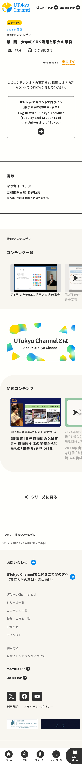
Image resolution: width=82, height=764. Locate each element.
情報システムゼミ (19, 35)
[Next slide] (75, 278)
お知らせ (13, 627)
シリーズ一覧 (15, 602)
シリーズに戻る (41, 497)
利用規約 (13, 706)
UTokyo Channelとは (21, 594)
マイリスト (14, 635)
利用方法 (13, 648)
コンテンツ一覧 (17, 610)
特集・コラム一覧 (18, 618)
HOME (6, 534)
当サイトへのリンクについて (26, 656)
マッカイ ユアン (19, 185)
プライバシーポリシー (38, 706)
